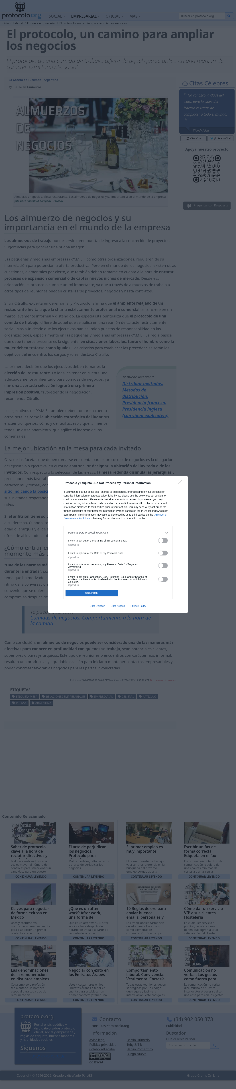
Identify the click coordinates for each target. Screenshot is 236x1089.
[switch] (163, 540)
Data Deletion (97, 605)
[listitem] (118, 532)
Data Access (118, 605)
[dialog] (118, 544)
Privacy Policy (138, 605)
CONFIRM (92, 593)
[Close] (180, 483)
